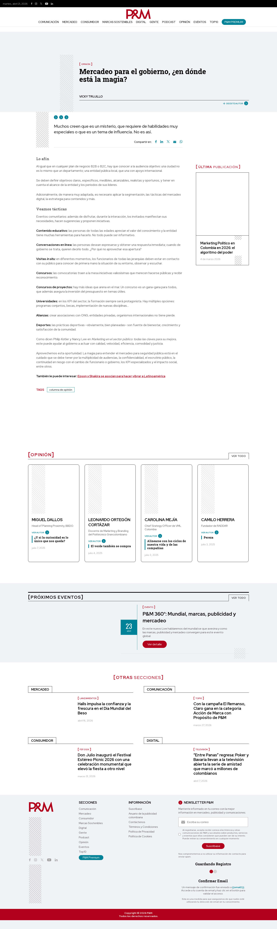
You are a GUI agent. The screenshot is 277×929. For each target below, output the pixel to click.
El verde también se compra (111, 546)
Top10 (214, 22)
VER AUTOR (39, 532)
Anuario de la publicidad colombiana (143, 815)
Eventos (200, 22)
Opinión (184, 22)
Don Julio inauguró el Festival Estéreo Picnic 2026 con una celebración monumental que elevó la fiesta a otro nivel (104, 761)
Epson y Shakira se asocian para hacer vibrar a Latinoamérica (121, 376)
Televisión (201, 749)
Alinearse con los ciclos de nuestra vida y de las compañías (166, 544)
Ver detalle (155, 644)
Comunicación (48, 22)
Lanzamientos (88, 698)
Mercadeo (69, 22)
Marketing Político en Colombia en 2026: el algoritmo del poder (217, 248)
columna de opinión (60, 389)
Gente (154, 22)
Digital (141, 22)
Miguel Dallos (47, 519)
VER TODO (239, 456)
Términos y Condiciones (143, 827)
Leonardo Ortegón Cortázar (109, 522)
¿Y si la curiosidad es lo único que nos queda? (51, 539)
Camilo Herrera (218, 519)
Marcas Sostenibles (117, 22)
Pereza (208, 537)
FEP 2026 (84, 749)
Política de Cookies (140, 836)
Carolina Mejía (161, 519)
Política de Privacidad (141, 831)
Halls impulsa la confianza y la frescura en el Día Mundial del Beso (104, 708)
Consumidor (90, 22)
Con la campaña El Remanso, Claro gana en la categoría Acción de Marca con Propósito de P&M (219, 710)
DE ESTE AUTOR (234, 103)
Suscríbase (135, 809)
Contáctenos (137, 822)
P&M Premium (234, 22)
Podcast (169, 22)
